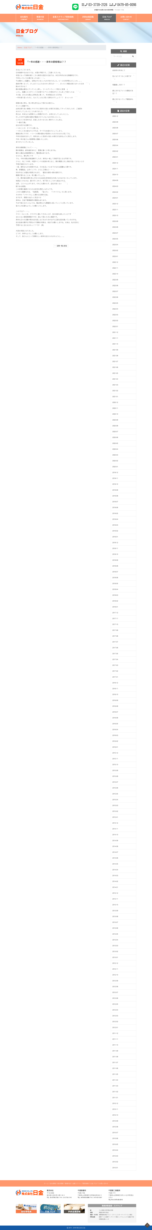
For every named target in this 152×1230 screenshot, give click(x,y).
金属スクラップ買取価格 (63, 18)
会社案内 (24, 18)
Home (20, 48)
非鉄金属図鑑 (87, 18)
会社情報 (53, 1183)
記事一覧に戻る (61, 246)
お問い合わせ (126, 18)
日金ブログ (107, 18)
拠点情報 (60, 1183)
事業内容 (40, 18)
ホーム (46, 1183)
